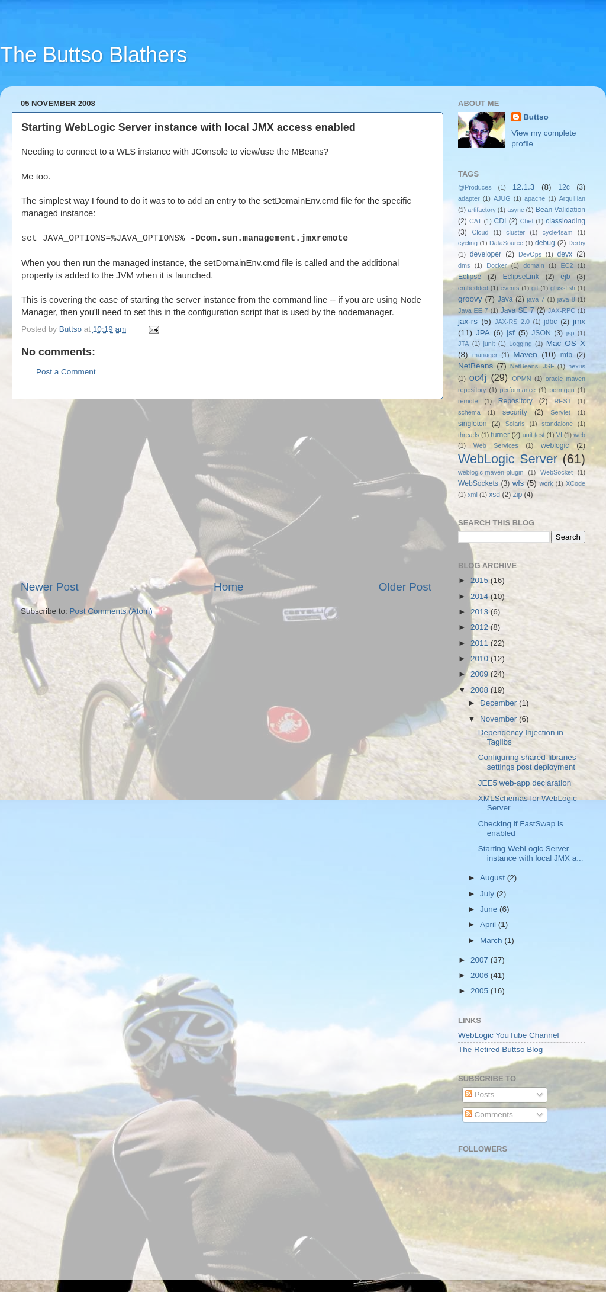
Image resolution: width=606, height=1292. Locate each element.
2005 (480, 990)
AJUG (502, 198)
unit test (534, 434)
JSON (540, 333)
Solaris (515, 423)
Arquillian (572, 198)
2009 (480, 673)
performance (518, 389)
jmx (579, 321)
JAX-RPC (561, 310)
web (579, 434)
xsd (494, 494)
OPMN (521, 378)
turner (500, 435)
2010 (480, 658)
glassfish (562, 287)
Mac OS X (565, 343)
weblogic (555, 445)
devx (565, 254)
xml (473, 494)
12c (564, 187)
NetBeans (475, 365)
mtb (566, 355)
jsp (570, 332)
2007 (480, 960)
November (499, 718)
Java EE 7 (473, 310)
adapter (469, 198)
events (510, 287)
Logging (520, 343)
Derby (576, 242)
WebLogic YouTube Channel (508, 1035)
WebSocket (556, 472)
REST (563, 401)
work (546, 483)
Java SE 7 (517, 310)
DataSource (506, 242)
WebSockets (478, 483)
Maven (525, 354)
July (488, 893)
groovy (470, 298)
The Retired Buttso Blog (500, 1049)
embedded (473, 287)
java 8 (566, 299)
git (534, 287)
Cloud (480, 232)
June (489, 909)
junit (489, 343)
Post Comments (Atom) (111, 611)
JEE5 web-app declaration (525, 782)
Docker (496, 265)
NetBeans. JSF (532, 366)
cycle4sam (558, 232)
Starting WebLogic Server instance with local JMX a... (531, 853)
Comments (489, 1114)
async (515, 209)
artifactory (481, 209)
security (514, 412)
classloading (565, 221)
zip (518, 494)
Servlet (560, 412)
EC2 (567, 265)
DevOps (529, 254)
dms (464, 265)
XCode (575, 483)
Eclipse (469, 276)
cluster (515, 232)
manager (485, 354)
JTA (463, 343)
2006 (480, 975)
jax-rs (468, 321)
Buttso (536, 117)
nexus (576, 366)
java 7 (535, 299)
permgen (562, 389)
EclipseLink (520, 276)
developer (485, 254)
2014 (480, 596)
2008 (480, 689)
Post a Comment (66, 371)
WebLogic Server (507, 458)
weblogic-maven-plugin (490, 472)
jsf (511, 332)
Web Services (495, 445)
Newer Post (50, 587)
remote (468, 401)
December (499, 702)
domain (533, 265)
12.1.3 (523, 186)
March (492, 940)
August (493, 877)
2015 (480, 580)
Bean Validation (560, 210)
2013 (480, 611)
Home (228, 587)
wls (518, 483)
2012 (480, 627)
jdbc (550, 322)
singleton (472, 423)
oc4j (478, 377)
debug (545, 243)
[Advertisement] (226, 489)
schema (469, 412)
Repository (515, 401)
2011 (480, 643)
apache (534, 198)
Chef (527, 221)
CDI (500, 221)
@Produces (475, 187)
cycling (468, 242)
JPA (483, 332)
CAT (475, 221)
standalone (557, 423)
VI (559, 434)
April (489, 924)
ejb (565, 276)
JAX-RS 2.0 (512, 321)
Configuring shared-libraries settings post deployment (527, 762)
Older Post (405, 587)
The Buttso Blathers (93, 55)
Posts (480, 1094)
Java (505, 299)
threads (468, 434)
